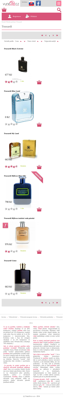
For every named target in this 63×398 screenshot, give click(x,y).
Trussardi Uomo (10, 261)
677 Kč (8, 74)
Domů (3, 22)
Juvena (3, 317)
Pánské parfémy (10, 22)
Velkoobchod (13, 317)
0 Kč (7, 117)
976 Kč (8, 244)
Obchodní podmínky (46, 317)
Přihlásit (34, 16)
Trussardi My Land (11, 133)
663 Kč (8, 159)
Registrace (17, 16)
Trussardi (19, 22)
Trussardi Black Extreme (13, 49)
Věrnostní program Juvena (28, 317)
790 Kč (8, 202)
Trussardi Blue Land (12, 91)
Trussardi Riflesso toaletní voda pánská (19, 218)
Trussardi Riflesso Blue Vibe (15, 176)
